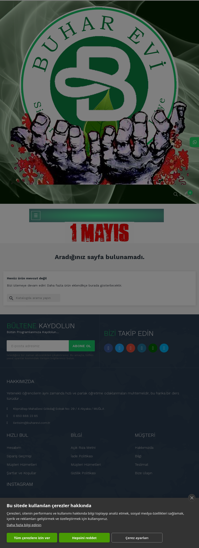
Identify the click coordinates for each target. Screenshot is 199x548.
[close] (191, 498)
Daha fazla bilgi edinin (24, 525)
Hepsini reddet (84, 538)
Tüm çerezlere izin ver (32, 538)
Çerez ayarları (137, 538)
